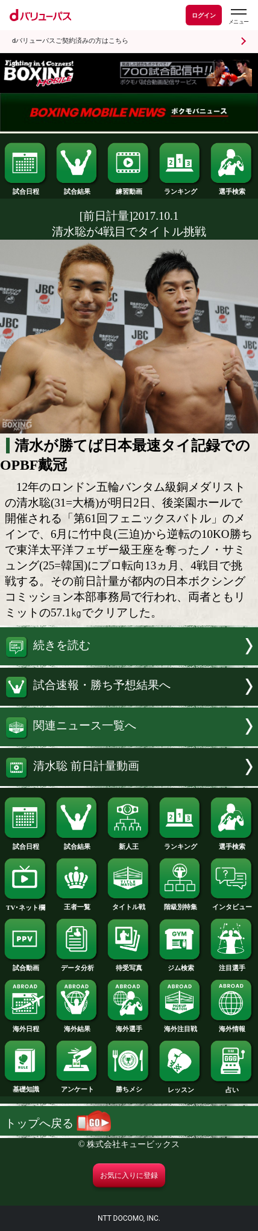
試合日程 (25, 188)
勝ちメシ (129, 1086)
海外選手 (129, 1025)
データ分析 (77, 964)
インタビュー (232, 903)
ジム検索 (180, 964)
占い (232, 1086)
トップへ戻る (58, 1123)
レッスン (180, 1086)
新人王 (129, 843)
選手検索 (232, 188)
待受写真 (129, 964)
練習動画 (129, 188)
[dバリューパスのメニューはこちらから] (238, 16)
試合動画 (25, 964)
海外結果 (77, 1025)
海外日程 (25, 1025)
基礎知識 (25, 1086)
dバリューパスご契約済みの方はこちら (70, 41)
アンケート (77, 1086)
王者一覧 (77, 903)
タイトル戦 (129, 903)
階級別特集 (180, 903)
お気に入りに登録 (129, 1175)
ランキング (180, 188)
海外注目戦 (180, 1025)
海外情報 (232, 1025)
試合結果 (77, 188)
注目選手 (232, 964)
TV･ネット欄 (25, 904)
